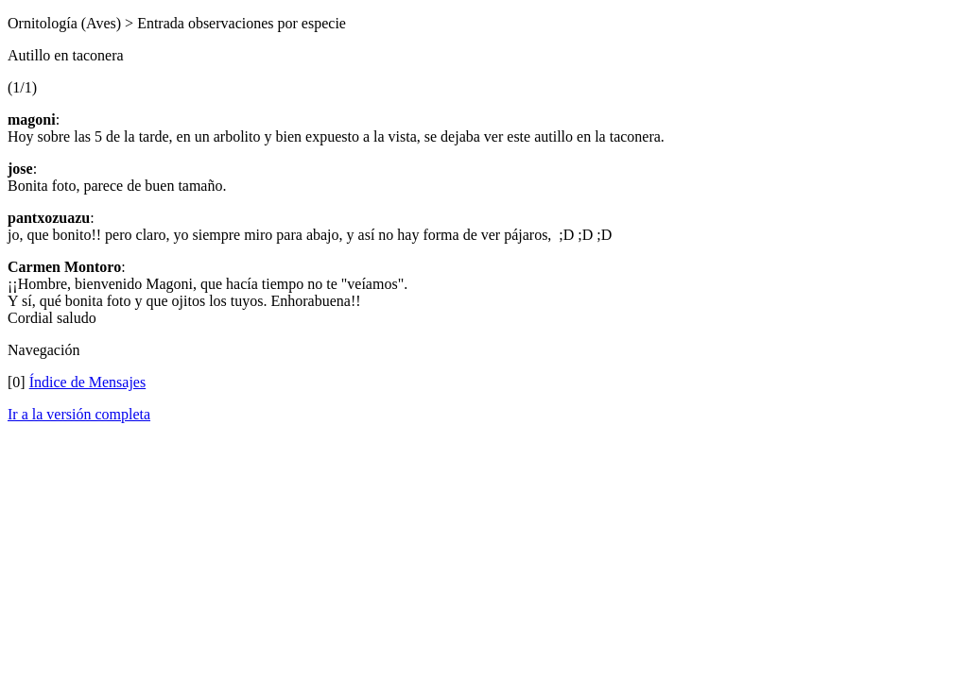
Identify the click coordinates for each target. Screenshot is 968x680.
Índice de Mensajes (88, 382)
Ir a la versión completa (79, 414)
